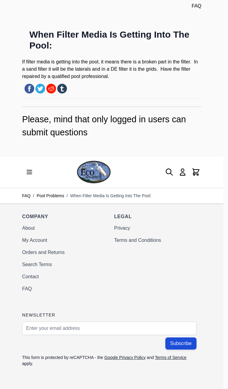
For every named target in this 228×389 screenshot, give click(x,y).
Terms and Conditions (137, 240)
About (28, 228)
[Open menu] (29, 172)
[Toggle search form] (169, 172)
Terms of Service (171, 357)
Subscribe (181, 343)
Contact (30, 276)
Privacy (122, 228)
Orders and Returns (43, 252)
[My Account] (182, 172)
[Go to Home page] (93, 172)
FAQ (196, 5)
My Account (34, 240)
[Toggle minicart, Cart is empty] (195, 172)
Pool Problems (50, 195)
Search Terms (37, 264)
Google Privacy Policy (125, 357)
